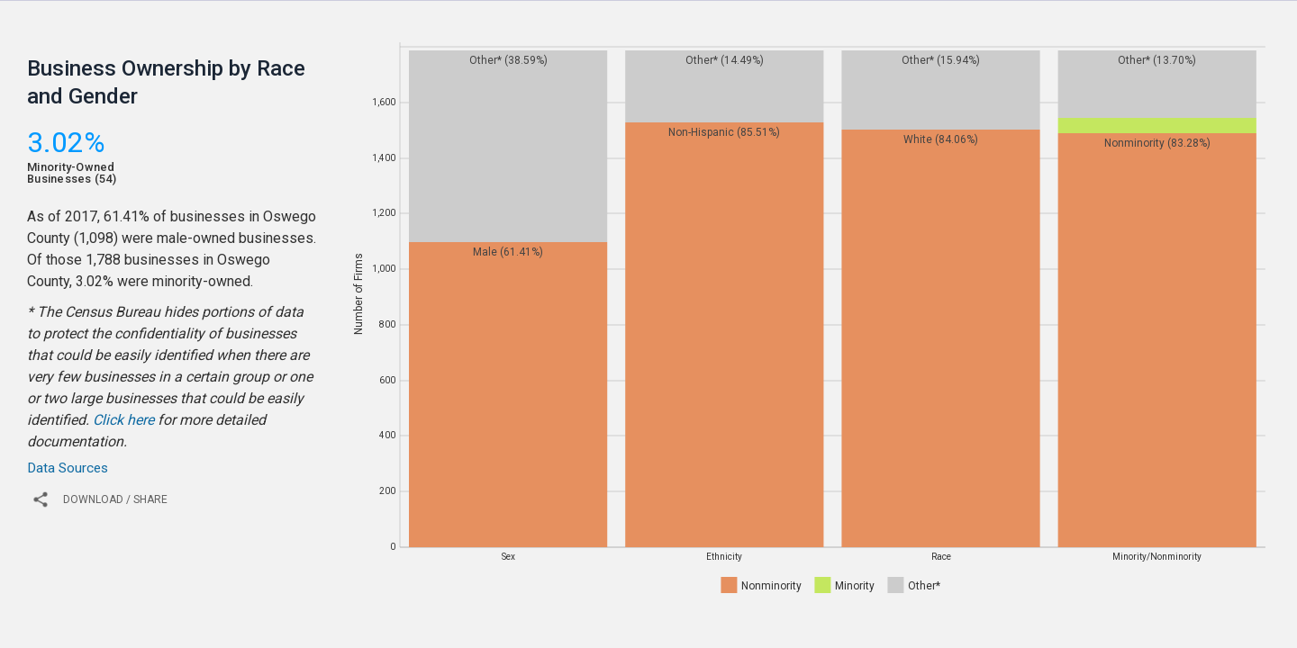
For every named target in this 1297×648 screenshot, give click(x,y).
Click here (123, 419)
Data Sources (67, 468)
